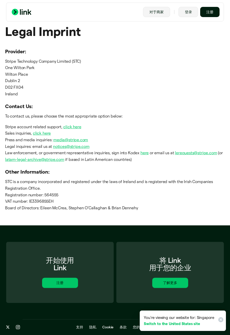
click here (72, 127)
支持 (79, 327)
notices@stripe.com (71, 146)
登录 (188, 12)
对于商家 (156, 12)
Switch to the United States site (172, 323)
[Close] (220, 321)
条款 (123, 327)
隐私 (92, 327)
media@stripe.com (70, 140)
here (144, 153)
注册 (209, 12)
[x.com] (8, 327)
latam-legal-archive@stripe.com (34, 159)
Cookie (107, 327)
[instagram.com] (18, 327)
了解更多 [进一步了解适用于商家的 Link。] (170, 283)
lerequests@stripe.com (196, 153)
